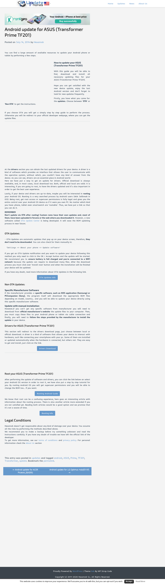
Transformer (11, 460)
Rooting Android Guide (47, 393)
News (131, 3)
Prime (74, 457)
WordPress (77, 571)
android (58, 457)
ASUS (66, 457)
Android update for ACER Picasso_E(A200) (25, 471)
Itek (92, 571)
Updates (121, 3)
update (23, 460)
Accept (129, 581)
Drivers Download (47, 348)
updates (36, 457)
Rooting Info (47, 413)
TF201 (81, 457)
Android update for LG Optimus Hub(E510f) (69, 471)
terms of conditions (48, 440)
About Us (143, 3)
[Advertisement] (29, 81)
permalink (49, 460)
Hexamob (39, 42)
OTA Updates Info (47, 277)
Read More (140, 581)
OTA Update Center (30, 220)
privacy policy (69, 440)
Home (110, 3)
